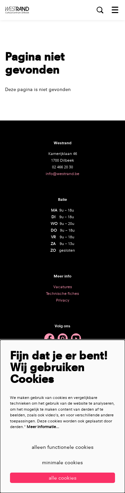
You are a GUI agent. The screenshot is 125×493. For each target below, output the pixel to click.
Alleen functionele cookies (63, 447)
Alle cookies (63, 478)
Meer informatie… (43, 426)
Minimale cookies (62, 462)
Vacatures (62, 286)
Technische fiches (62, 293)
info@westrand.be (62, 173)
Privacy (62, 300)
